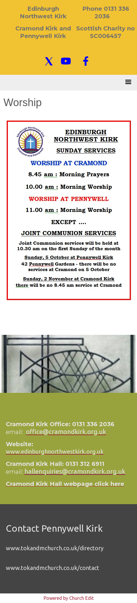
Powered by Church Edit (69, 598)
